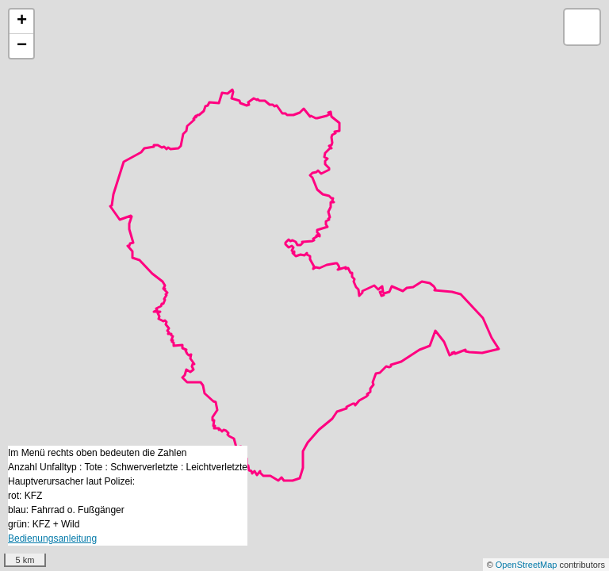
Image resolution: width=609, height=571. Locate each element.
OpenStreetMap (526, 564)
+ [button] (22, 21)
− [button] (22, 46)
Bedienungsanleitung (52, 538)
